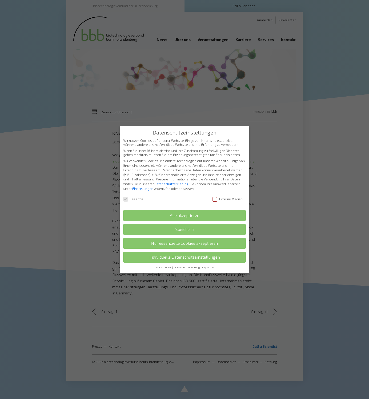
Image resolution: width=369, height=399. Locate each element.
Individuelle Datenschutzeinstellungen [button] (184, 252)
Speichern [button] (184, 224)
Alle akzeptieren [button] (184, 210)
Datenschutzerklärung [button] (187, 262)
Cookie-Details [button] (163, 262)
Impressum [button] (208, 262)
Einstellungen (142, 183)
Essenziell (134, 194)
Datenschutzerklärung (171, 179)
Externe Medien (228, 194)
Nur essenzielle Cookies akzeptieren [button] (184, 238)
